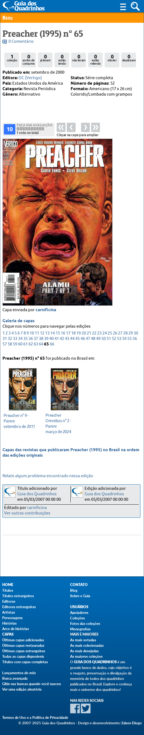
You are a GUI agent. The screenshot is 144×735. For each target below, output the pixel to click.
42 (62, 340)
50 (103, 340)
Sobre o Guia (80, 596)
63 (36, 346)
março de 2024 (63, 423)
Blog (73, 590)
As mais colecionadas (87, 645)
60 (20, 346)
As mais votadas (83, 640)
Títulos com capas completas (25, 662)
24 (104, 335)
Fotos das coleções (85, 623)
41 (56, 340)
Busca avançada (15, 678)
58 (10, 346)
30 (136, 335)
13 (47, 335)
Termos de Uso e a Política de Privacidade (35, 717)
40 (51, 340)
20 (84, 335)
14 (52, 335)
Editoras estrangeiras (19, 607)
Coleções (77, 618)
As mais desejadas (84, 651)
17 (68, 335)
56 (135, 340)
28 (125, 335)
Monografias (80, 629)
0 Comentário (21, 41)
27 (120, 335)
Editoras (8, 601)
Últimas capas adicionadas (23, 640)
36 (30, 340)
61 (25, 346)
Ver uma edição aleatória (22, 689)
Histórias (9, 623)
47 (88, 340)
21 (89, 335)
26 (115, 335)
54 (124, 340)
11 (37, 335)
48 (93, 340)
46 (82, 340)
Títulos (7, 590)
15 (58, 335)
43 (67, 340)
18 (73, 335)
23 (99, 335)
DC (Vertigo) (30, 78)
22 (94, 335)
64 (41, 346)
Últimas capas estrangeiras (23, 651)
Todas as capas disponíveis (23, 656)
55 (129, 340)
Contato (79, 585)
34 (20, 340)
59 (15, 346)
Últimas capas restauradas (23, 645)
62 (30, 346)
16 (63, 335)
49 (98, 340)
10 (32, 335)
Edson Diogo (132, 723)
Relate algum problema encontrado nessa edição (47, 476)
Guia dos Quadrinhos (37, 494)
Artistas (8, 612)
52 (114, 340)
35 (25, 340)
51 (108, 340)
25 (110, 335)
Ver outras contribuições (27, 513)
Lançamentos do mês (19, 673)
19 (78, 335)
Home (7, 585)
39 (46, 340)
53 (119, 340)
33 (15, 340)
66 (52, 346)
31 (4, 340)
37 (36, 340)
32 (10, 340)
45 (77, 340)
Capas (7, 634)
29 (130, 335)
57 (4, 346)
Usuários (79, 607)
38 (41, 340)
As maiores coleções (86, 656)
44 (72, 340)
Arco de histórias (15, 629)
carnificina (46, 312)
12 (42, 335)
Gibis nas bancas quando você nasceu (31, 684)
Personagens (12, 618)
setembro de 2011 (21, 421)
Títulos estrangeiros (18, 596)
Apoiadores (79, 612)
